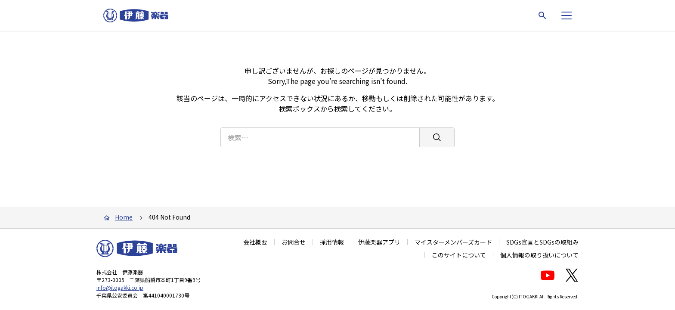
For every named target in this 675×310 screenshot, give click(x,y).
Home (124, 217)
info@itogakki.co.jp (119, 287)
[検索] (436, 137)
